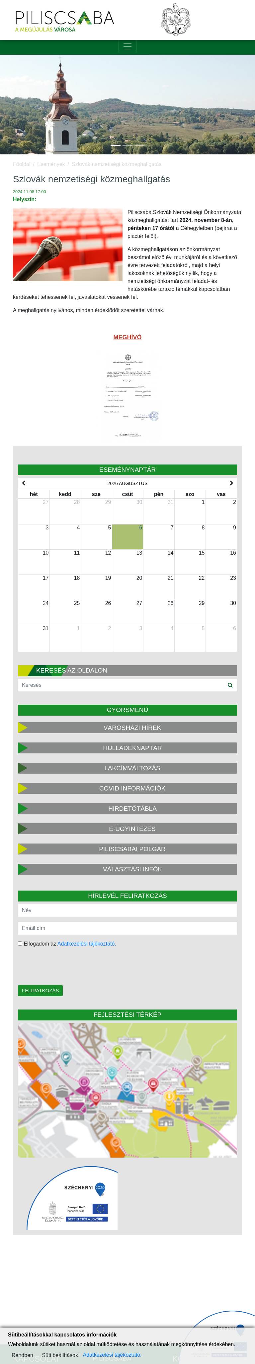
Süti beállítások (60, 1355)
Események (51, 164)
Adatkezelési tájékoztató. (86, 944)
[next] (231, 483)
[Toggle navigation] (127, 46)
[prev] (23, 483)
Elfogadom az (67, 944)
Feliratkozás (40, 990)
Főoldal (21, 164)
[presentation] (60, 967)
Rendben (22, 1355)
